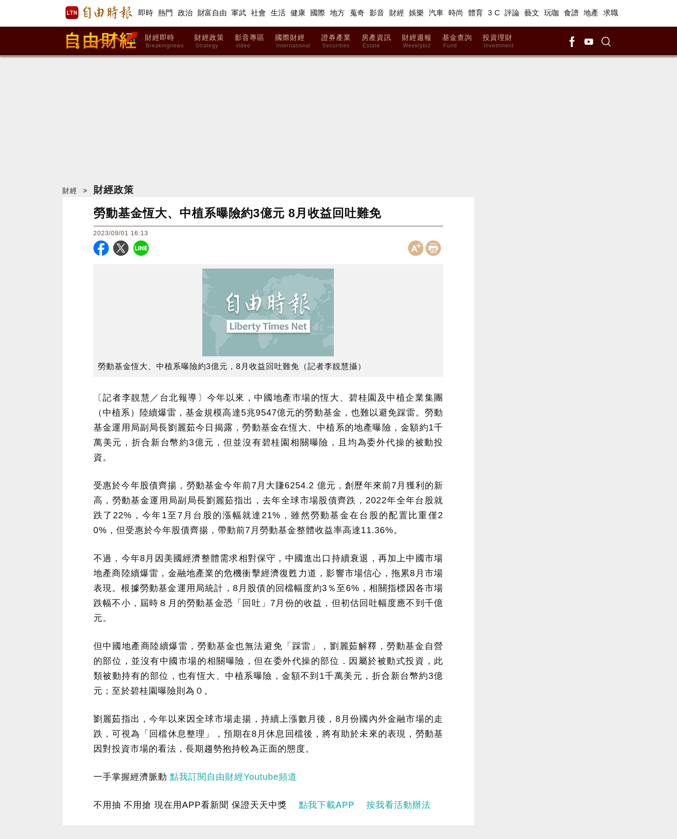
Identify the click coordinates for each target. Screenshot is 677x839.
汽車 (436, 13)
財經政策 (209, 41)
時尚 (456, 13)
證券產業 (336, 41)
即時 (146, 13)
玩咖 (551, 13)
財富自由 (212, 13)
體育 (476, 13)
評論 (512, 13)
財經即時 (164, 41)
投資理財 (498, 41)
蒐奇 (357, 13)
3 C (494, 13)
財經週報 (417, 41)
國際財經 (293, 41)
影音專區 (250, 41)
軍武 (239, 13)
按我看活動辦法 (398, 805)
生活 (278, 13)
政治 (185, 13)
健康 (298, 13)
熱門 (165, 13)
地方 (337, 13)
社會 (258, 13)
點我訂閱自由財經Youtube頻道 (233, 777)
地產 (591, 13)
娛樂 (416, 13)
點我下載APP (327, 805)
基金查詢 (457, 41)
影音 (377, 13)
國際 (318, 13)
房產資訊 (376, 41)
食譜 (571, 13)
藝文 (532, 13)
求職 (611, 13)
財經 (397, 13)
